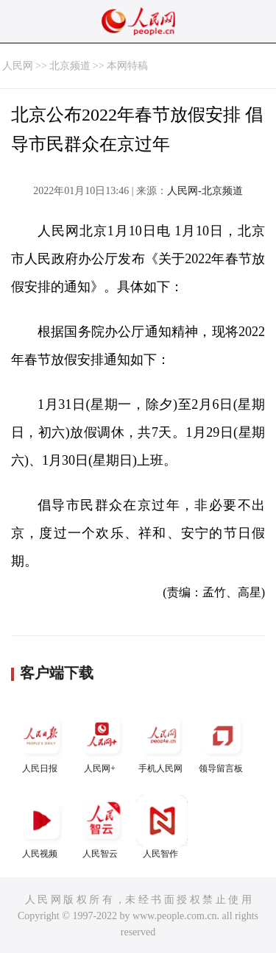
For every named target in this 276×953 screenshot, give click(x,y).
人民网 (17, 65)
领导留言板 (222, 742)
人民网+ (101, 742)
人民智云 (101, 827)
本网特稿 (127, 65)
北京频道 (70, 65)
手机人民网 (162, 742)
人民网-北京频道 (205, 190)
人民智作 (162, 827)
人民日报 (41, 742)
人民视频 (41, 827)
